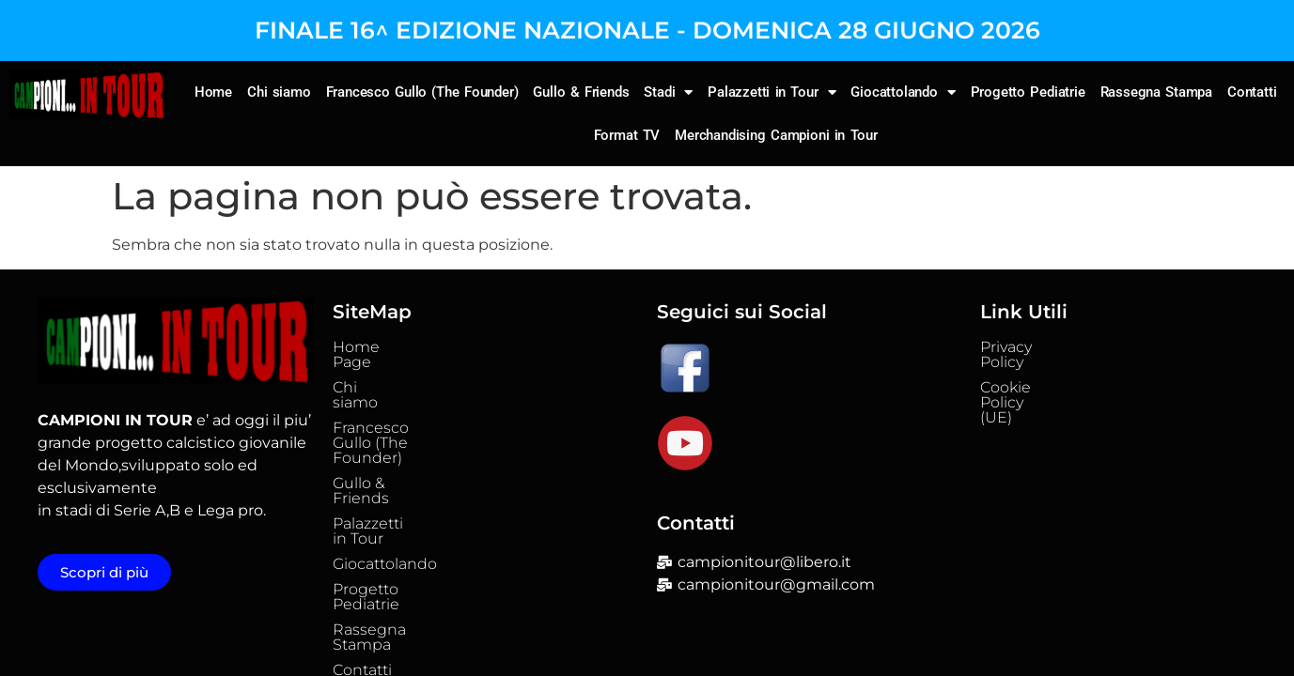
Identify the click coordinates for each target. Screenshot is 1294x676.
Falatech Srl (850, 642)
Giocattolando (902, 92)
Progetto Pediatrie (1028, 92)
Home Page (377, 347)
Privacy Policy (1029, 347)
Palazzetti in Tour (771, 92)
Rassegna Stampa (1156, 92)
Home (213, 92)
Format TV (627, 135)
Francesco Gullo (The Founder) (422, 92)
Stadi (668, 92)
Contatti (1251, 92)
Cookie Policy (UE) (1047, 372)
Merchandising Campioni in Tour (776, 135)
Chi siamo (279, 92)
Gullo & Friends (581, 92)
